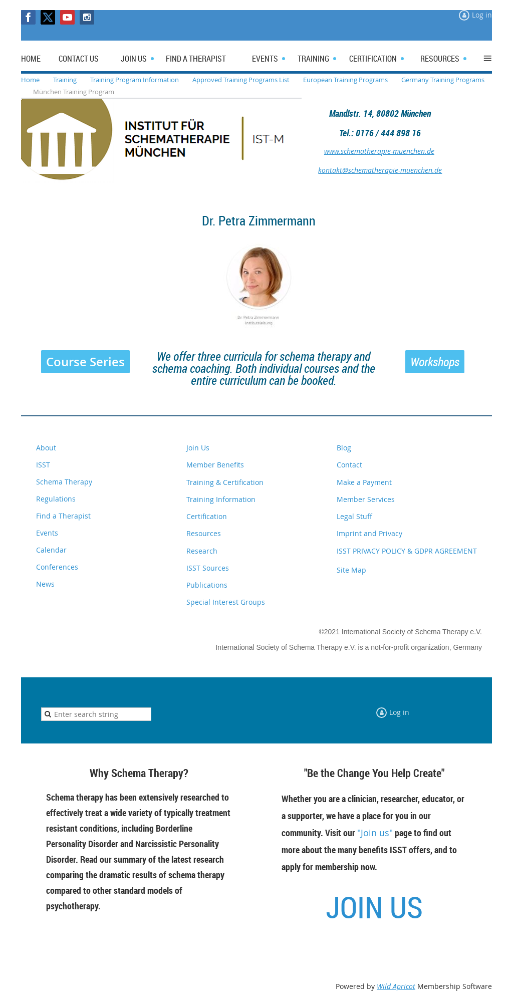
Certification (206, 516)
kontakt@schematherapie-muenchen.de (380, 170)
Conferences (57, 567)
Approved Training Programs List (241, 79)
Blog (344, 447)
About (46, 447)
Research (201, 551)
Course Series (85, 362)
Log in (482, 15)
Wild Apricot (396, 986)
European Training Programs (345, 79)
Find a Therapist (63, 516)
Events (47, 533)
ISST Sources (207, 568)
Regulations (56, 499)
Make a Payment (364, 482)
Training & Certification (225, 482)
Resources (203, 533)
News (45, 584)
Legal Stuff (354, 516)
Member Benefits (215, 464)
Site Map (351, 570)
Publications (206, 585)
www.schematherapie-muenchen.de (379, 151)
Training (65, 79)
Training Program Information (134, 79)
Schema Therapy (64, 481)
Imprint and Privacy (369, 533)
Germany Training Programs (442, 79)
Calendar (51, 550)
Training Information (220, 499)
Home (30, 79)
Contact (349, 464)
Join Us (197, 447)
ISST (43, 464)
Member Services (366, 499)
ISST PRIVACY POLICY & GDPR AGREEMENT (407, 551)
